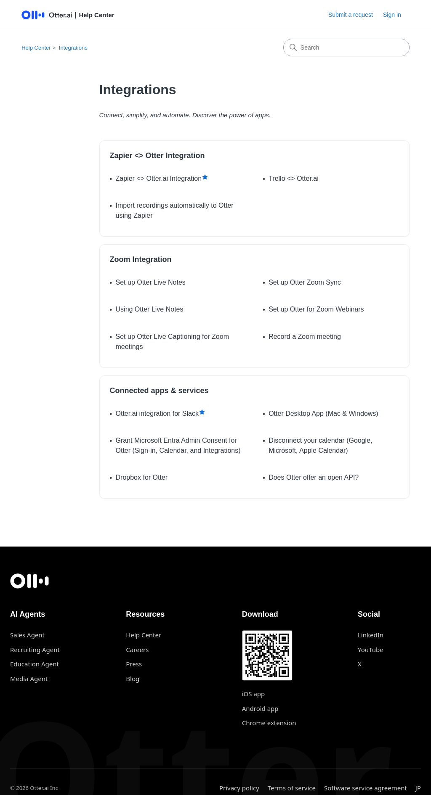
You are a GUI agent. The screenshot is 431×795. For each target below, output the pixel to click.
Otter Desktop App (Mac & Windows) (323, 413)
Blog (132, 678)
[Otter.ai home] (215, 581)
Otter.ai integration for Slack (157, 413)
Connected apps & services (159, 390)
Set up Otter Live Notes (151, 282)
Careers (137, 649)
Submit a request (350, 14)
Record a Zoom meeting (305, 336)
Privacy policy (239, 788)
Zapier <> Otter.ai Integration (159, 178)
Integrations (73, 48)
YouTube (370, 649)
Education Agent (34, 664)
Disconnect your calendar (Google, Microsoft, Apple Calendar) (320, 445)
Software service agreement (365, 788)
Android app (260, 708)
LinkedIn (370, 635)
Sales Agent (27, 635)
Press (134, 664)
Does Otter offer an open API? (314, 477)
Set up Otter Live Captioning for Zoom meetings (172, 341)
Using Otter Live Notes (150, 309)
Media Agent (29, 678)
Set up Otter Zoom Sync (305, 282)
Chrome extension (269, 722)
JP (418, 788)
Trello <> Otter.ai (294, 178)
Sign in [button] (392, 14)
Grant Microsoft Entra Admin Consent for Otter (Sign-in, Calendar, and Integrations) (178, 445)
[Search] (346, 47)
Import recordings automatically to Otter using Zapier (175, 210)
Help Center (36, 48)
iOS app (253, 693)
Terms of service (292, 788)
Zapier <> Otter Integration (157, 155)
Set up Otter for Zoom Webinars (316, 309)
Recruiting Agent (35, 649)
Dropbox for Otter (142, 477)
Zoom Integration (141, 259)
